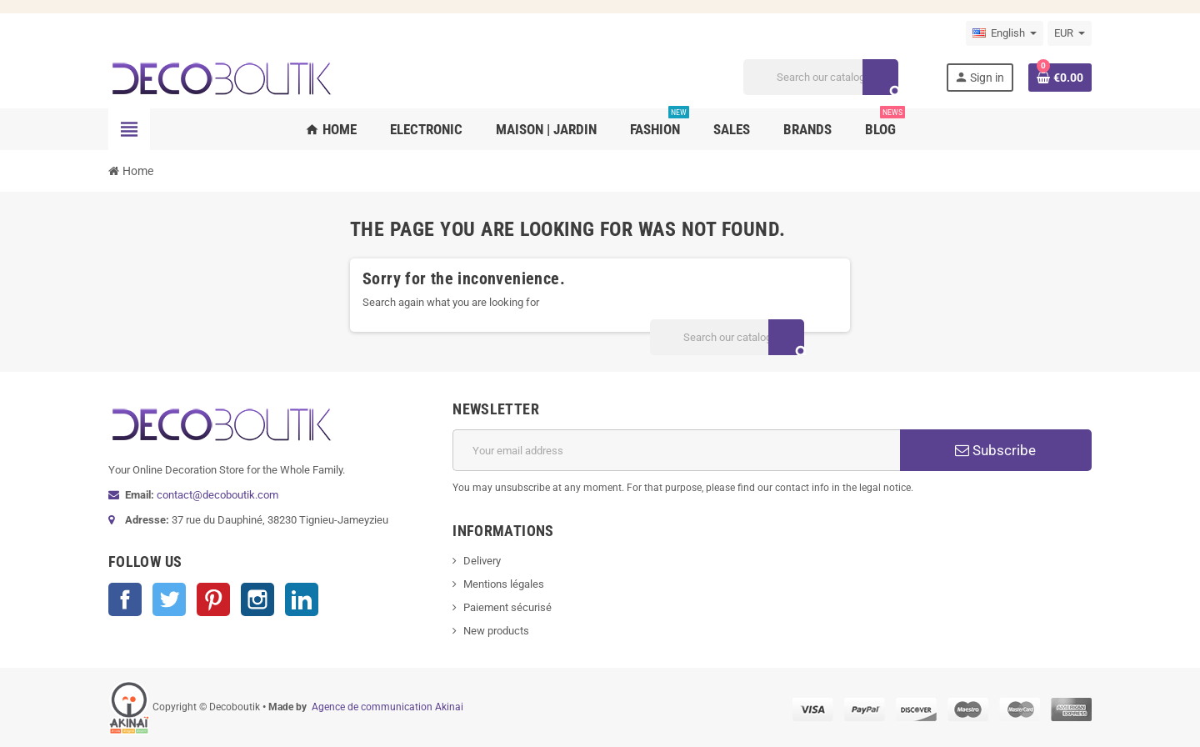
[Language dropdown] (1004, 33)
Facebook (125, 599)
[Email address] (676, 450)
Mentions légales (503, 584)
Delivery (482, 560)
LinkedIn (301, 599)
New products (496, 630)
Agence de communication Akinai (387, 707)
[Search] (820, 77)
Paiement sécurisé (507, 607)
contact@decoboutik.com (217, 495)
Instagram (257, 599)
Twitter (169, 599)
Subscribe (995, 450)
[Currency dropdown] (1070, 33)
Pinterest (213, 599)
